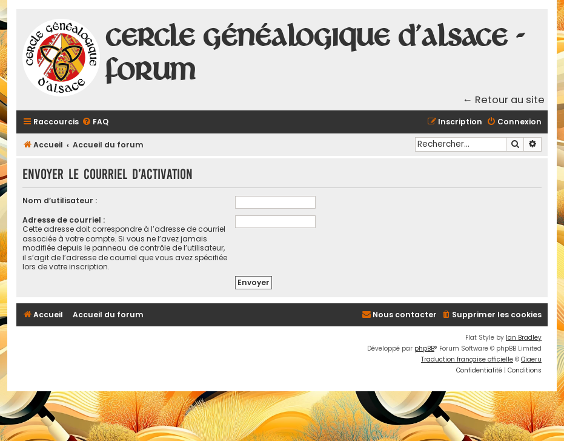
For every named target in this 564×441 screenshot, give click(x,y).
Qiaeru (531, 359)
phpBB (424, 348)
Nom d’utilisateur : (59, 200)
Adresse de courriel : (63, 220)
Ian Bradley (524, 337)
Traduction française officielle (467, 359)
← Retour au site (504, 100)
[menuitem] (95, 122)
